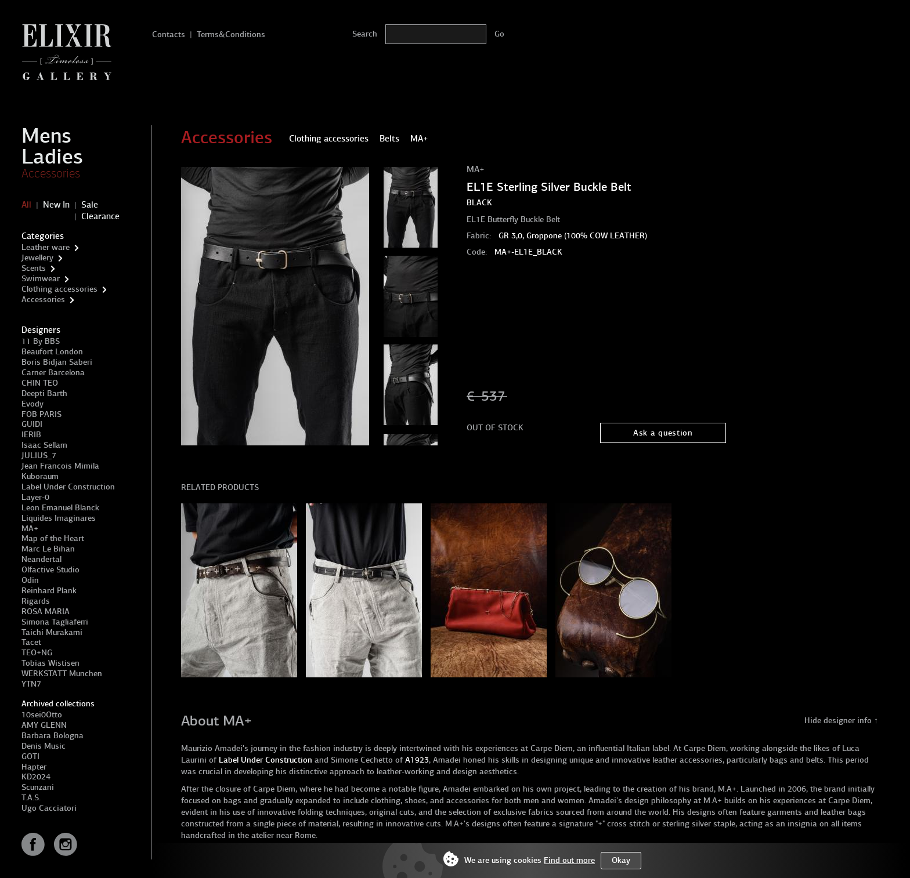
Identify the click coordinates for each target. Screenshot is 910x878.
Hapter (33, 767)
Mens (46, 135)
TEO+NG (36, 653)
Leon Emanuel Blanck (60, 508)
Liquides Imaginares (58, 518)
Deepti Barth (44, 393)
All (26, 204)
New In (56, 204)
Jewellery (37, 258)
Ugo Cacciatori (49, 808)
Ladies (52, 156)
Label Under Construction (68, 487)
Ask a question (663, 433)
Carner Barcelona (53, 373)
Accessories (50, 173)
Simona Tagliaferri (54, 622)
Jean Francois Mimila (60, 466)
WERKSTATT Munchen (61, 674)
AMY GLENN (44, 725)
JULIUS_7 (38, 455)
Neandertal (41, 559)
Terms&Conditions (231, 34)
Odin (30, 580)
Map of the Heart (52, 538)
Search (364, 34)
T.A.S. (31, 798)
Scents (33, 268)
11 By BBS (40, 341)
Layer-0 (35, 497)
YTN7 (31, 684)
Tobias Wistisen (50, 663)
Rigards (35, 601)
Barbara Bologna (52, 736)
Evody (32, 404)
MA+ (29, 529)
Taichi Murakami (51, 632)
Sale (89, 204)
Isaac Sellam (44, 445)
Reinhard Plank (49, 591)
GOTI (30, 756)
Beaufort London (52, 352)
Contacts (168, 34)
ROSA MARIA (45, 611)
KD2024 (35, 777)
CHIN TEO (39, 383)
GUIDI (31, 424)
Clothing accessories (59, 289)
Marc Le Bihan (48, 549)
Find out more (569, 860)
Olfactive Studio (50, 570)
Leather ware (45, 247)
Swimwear (40, 279)
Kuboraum (40, 476)
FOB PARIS (41, 414)
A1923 (417, 760)
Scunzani (37, 787)
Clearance (100, 216)
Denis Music (43, 746)
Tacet (31, 642)
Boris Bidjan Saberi (56, 362)
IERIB (31, 435)
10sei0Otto (41, 715)
